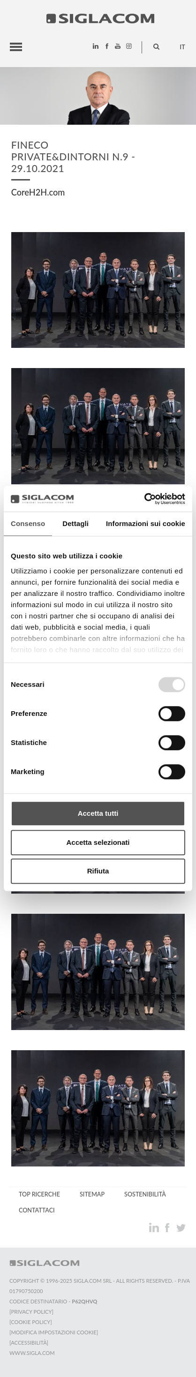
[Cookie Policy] (30, 1322)
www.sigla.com (32, 1353)
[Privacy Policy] (31, 1312)
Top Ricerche (39, 1194)
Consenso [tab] (28, 523)
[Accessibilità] (28, 1342)
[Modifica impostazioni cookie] (53, 1332)
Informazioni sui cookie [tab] (145, 523)
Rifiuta (98, 871)
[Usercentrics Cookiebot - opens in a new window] (144, 499)
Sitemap (92, 1194)
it (182, 47)
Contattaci (37, 1210)
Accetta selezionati (97, 842)
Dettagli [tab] (75, 523)
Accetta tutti (98, 813)
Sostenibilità (145, 1194)
